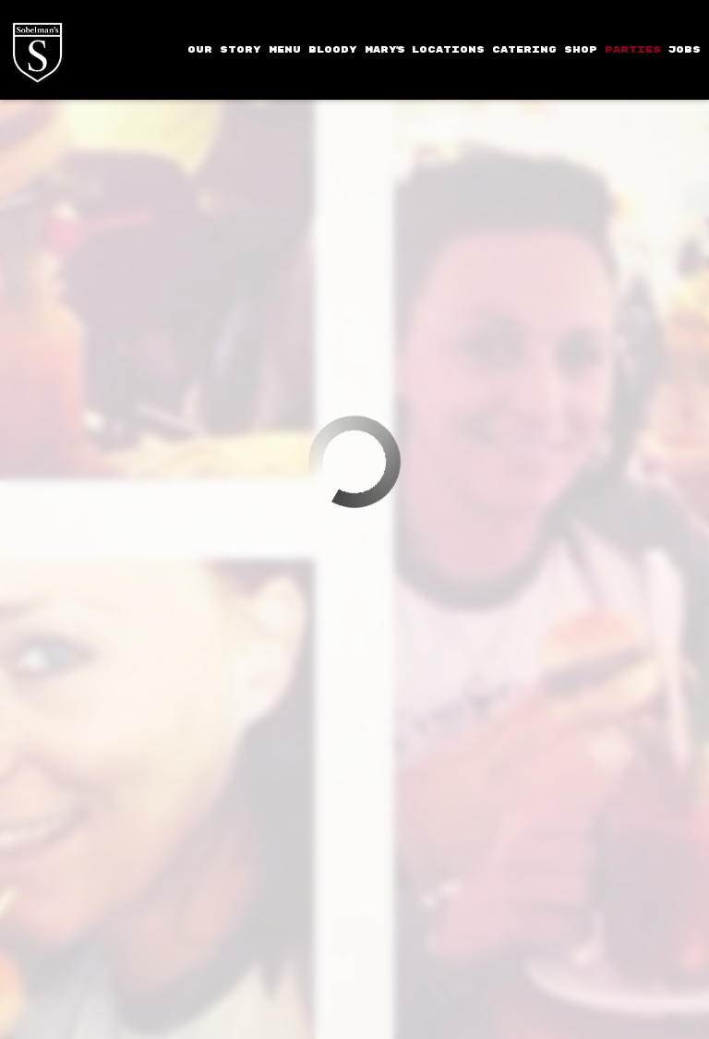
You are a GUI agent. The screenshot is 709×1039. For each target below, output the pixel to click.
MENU (285, 49)
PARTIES (633, 49)
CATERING (524, 49)
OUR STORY (224, 49)
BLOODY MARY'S (356, 49)
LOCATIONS (448, 49)
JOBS (684, 49)
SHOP (580, 49)
